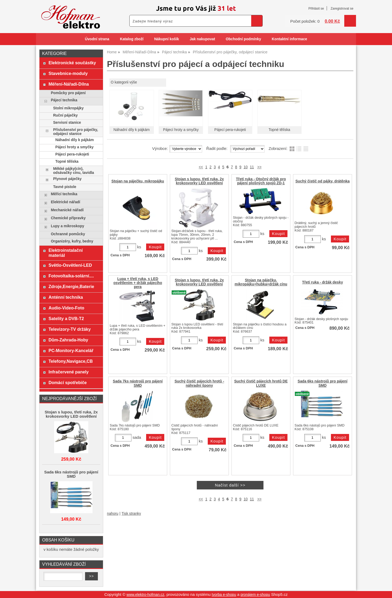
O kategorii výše (124, 82)
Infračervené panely (69, 371)
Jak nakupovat (202, 39)
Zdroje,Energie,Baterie (71, 286)
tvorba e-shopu (224, 595)
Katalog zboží (131, 39)
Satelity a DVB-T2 (66, 318)
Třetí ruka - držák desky (322, 282)
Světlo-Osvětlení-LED (70, 265)
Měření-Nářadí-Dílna (69, 84)
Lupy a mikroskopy (67, 226)
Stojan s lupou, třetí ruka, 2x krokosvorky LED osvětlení (199, 181)
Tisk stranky (131, 514)
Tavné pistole (64, 187)
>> (259, 167)
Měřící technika (64, 194)
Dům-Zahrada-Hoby (68, 339)
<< (201, 167)
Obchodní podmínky (243, 39)
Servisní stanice (67, 123)
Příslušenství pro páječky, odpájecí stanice (75, 132)
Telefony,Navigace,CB (71, 361)
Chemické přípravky (68, 218)
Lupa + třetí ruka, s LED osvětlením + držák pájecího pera (137, 283)
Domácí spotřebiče (68, 382)
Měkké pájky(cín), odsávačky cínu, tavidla (73, 171)
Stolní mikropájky (68, 108)
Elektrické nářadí (65, 202)
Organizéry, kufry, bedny (72, 241)
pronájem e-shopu (255, 595)
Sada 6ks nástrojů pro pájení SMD (322, 383)
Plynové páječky (67, 179)
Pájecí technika (64, 100)
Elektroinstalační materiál (66, 253)
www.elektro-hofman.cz (145, 595)
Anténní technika (66, 297)
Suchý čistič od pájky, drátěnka (322, 181)
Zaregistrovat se (342, 8)
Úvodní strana (97, 39)
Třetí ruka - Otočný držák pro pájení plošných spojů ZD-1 (261, 181)
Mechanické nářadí (67, 210)
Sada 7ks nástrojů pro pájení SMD (138, 383)
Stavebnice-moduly (68, 73)
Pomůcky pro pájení (68, 93)
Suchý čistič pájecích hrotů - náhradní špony (199, 383)
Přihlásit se (316, 8)
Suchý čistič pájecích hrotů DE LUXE (261, 383)
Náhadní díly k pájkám (132, 130)
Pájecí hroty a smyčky (180, 130)
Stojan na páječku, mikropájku (137, 181)
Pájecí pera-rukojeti (230, 130)
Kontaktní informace (289, 39)
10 (245, 167)
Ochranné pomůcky (68, 234)
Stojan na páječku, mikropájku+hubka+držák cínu (261, 282)
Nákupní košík (166, 39)
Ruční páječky (65, 115)
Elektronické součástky (72, 62)
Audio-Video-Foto (66, 307)
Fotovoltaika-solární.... (71, 275)
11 (252, 167)
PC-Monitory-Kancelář (71, 350)
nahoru (112, 514)
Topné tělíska (279, 130)
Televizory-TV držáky (70, 329)
